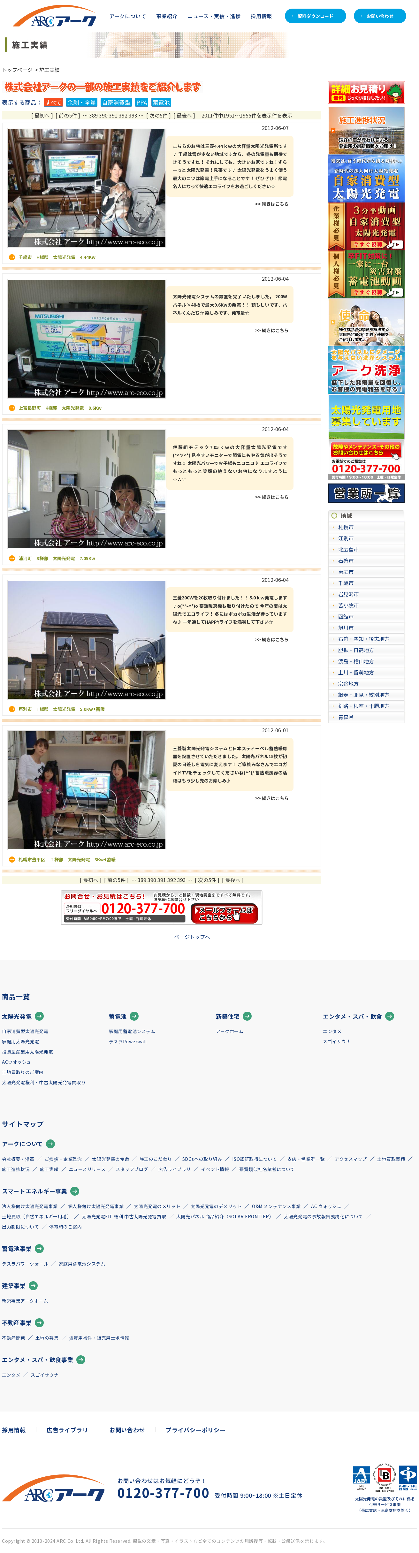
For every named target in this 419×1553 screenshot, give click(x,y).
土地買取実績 (391, 1159)
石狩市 (346, 560)
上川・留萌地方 (356, 672)
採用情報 (261, 16)
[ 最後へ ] (184, 115)
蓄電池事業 (23, 1248)
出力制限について (20, 1226)
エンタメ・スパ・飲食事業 (43, 1359)
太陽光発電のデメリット (216, 1206)
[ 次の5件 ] (158, 115)
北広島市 (348, 549)
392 (123, 115)
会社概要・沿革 (18, 1159)
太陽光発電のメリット (157, 1206)
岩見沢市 (348, 594)
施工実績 (49, 1169)
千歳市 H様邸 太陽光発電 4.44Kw (57, 257)
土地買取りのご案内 (23, 1072)
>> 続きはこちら (272, 204)
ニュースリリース (87, 1169)
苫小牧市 (348, 605)
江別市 (346, 538)
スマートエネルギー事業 (40, 1191)
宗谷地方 (348, 683)
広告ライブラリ (174, 1169)
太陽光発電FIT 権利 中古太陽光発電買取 (124, 1216)
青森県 (346, 717)
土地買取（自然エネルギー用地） (37, 1216)
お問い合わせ (376, 16)
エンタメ (332, 1031)
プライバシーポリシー (195, 1430)
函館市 (346, 616)
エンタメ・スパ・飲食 (358, 1016)
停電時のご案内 (65, 1226)
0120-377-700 (163, 1492)
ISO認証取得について (254, 1159)
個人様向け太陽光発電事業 (96, 1206)
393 (133, 115)
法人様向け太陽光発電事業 (30, 1206)
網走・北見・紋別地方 (363, 694)
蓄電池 (161, 102)
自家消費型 (116, 102)
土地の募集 (47, 1338)
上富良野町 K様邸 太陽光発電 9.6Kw (60, 408)
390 (103, 115)
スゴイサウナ (337, 1041)
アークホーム (229, 1031)
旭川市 (346, 627)
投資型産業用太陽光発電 (27, 1051)
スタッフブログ (132, 1169)
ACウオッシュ (16, 1062)
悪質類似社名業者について (267, 1169)
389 (93, 115)
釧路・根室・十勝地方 (363, 706)
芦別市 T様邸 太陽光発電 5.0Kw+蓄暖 (62, 709)
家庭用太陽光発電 (20, 1041)
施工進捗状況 (16, 1169)
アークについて (28, 1143)
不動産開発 (13, 1338)
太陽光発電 (23, 1016)
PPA (141, 102)
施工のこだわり (156, 1159)
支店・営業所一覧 (305, 1159)
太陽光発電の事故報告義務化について (323, 1216)
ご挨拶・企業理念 (63, 1159)
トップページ (17, 69)
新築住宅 (234, 1016)
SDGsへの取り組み (202, 1159)
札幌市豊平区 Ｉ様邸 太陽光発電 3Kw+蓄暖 (67, 859)
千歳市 (346, 583)
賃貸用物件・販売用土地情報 (99, 1338)
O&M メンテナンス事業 (276, 1206)
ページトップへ (192, 936)
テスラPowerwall (128, 1041)
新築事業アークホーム (25, 1301)
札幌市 (346, 527)
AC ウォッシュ (326, 1206)
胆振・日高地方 (356, 650)
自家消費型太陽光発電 (25, 1031)
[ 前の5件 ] (68, 115)
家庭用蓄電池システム (132, 1031)
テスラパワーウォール (25, 1263)
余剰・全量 (81, 102)
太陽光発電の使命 (110, 1159)
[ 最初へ (40, 115)
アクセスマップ (351, 1159)
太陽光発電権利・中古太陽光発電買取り (44, 1082)
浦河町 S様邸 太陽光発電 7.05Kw (57, 558)
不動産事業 (23, 1322)
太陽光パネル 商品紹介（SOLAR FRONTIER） (225, 1216)
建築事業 (20, 1285)
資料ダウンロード (311, 16)
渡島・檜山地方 (356, 661)
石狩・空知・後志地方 (363, 639)
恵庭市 (346, 571)
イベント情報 (215, 1169)
